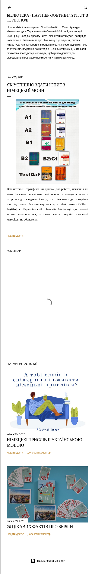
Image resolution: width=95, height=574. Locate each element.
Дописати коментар (39, 452)
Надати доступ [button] (15, 235)
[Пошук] (85, 7)
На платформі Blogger (47, 560)
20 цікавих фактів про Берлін (40, 526)
